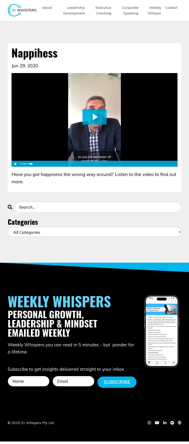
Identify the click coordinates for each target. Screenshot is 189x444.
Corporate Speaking (130, 10)
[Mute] (158, 163)
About (47, 7)
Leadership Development (74, 10)
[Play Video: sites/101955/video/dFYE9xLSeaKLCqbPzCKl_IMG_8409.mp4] (94, 116)
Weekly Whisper (154, 10)
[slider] (90, 163)
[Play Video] (15, 163)
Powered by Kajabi (169, 434)
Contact (171, 7)
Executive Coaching (103, 10)
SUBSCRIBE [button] (117, 383)
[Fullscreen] (174, 163)
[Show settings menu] (166, 163)
